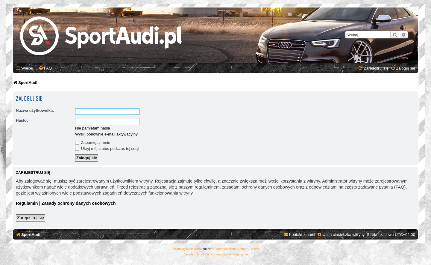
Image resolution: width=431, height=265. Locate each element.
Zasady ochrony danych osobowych (79, 203)
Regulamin (27, 203)
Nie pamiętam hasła (92, 128)
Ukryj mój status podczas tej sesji (107, 148)
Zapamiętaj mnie (92, 142)
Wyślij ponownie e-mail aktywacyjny (106, 134)
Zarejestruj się (30, 217)
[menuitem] (45, 68)
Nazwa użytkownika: (35, 110)
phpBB (207, 249)
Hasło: (22, 120)
